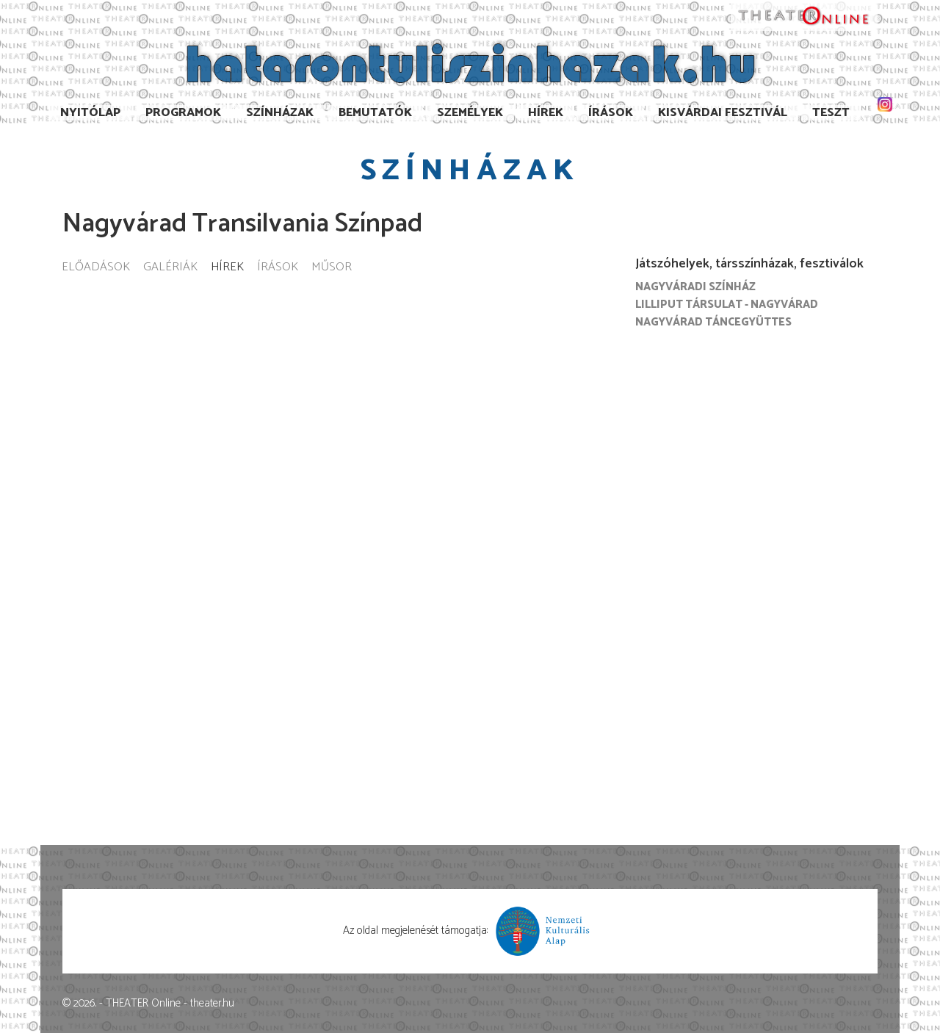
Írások (610, 112)
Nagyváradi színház (695, 287)
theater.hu (212, 1003)
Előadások (96, 268)
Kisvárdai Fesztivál (722, 112)
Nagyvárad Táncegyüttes (713, 322)
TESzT (831, 112)
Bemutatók (375, 112)
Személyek (470, 112)
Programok (183, 112)
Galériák (170, 268)
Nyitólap (90, 112)
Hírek (545, 112)
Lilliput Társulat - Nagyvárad (726, 304)
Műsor (331, 268)
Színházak (280, 112)
